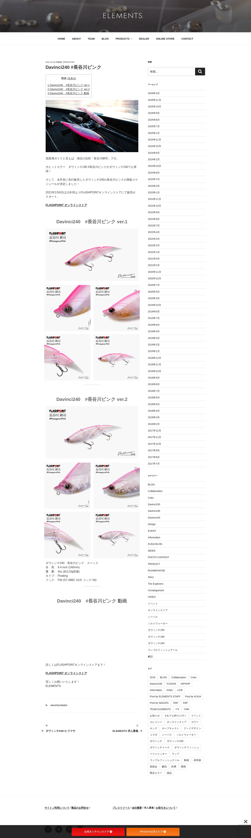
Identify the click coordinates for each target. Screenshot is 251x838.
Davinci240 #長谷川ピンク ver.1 (69, 85)
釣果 (173, 766)
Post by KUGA (193, 696)
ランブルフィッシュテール (163, 650)
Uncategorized (58, 705)
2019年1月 (154, 351)
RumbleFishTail (156, 570)
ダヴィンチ (156, 741)
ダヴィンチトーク (160, 747)
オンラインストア (158, 610)
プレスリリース (121, 807)
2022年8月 (154, 219)
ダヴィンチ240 (156, 643)
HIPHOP (185, 683)
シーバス (153, 616)
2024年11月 (154, 139)
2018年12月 (154, 357)
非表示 (71, 78)
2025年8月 (154, 119)
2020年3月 (154, 298)
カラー (195, 722)
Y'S (177, 709)
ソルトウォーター (158, 623)
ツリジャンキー (158, 753)
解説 (150, 656)
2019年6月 (154, 324)
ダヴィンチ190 (156, 636)
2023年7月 (154, 179)
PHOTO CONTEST (158, 557)
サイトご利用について (57, 807)
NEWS (151, 550)
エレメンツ (156, 722)
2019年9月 (154, 311)
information (156, 690)
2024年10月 (154, 146)
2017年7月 (154, 463)
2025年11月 (154, 100)
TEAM (91, 38)
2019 (152, 677)
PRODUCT (154, 564)
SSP (185, 702)
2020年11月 (154, 271)
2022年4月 (154, 232)
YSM (186, 709)
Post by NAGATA (159, 702)
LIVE (180, 690)
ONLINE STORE (165, 38)
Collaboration (155, 491)
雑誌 (169, 772)
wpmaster (68, 62)
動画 (186, 760)
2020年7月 (154, 285)
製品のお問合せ (80, 807)
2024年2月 (154, 159)
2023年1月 (154, 192)
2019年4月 (154, 331)
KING (170, 690)
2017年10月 (154, 443)
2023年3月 (154, 186)
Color (151, 497)
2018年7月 (154, 391)
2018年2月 (154, 424)
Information (154, 537)
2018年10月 (154, 371)
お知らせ (155, 715)
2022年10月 (154, 205)
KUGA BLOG (155, 544)
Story (151, 577)
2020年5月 (154, 291)
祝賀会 (153, 766)
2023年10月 (154, 166)
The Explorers (155, 583)
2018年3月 (154, 417)
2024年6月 (154, 152)
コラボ (153, 734)
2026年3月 (154, 93)
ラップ (175, 753)
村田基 (197, 760)
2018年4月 (154, 410)
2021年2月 (154, 265)
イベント (153, 603)
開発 (183, 766)
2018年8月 (154, 384)
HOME (61, 38)
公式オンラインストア (98, 831)
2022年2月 (154, 245)
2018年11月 (154, 364)
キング (153, 728)
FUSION (171, 683)
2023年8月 (154, 172)
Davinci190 (154, 510)
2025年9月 (154, 113)
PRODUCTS (124, 38)
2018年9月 (154, 377)
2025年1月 (154, 133)
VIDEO (152, 596)
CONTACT (187, 38)
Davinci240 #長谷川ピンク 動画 (68, 93)
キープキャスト (170, 728)
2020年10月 (154, 278)
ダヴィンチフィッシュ (186, 747)
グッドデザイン (192, 728)
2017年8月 (154, 457)
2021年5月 (154, 258)
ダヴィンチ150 (156, 630)
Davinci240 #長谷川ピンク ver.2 (69, 89)
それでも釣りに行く (175, 715)
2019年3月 (154, 338)
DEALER (144, 38)
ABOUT (76, 38)
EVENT (152, 530)
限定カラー (156, 772)
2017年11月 (154, 437)
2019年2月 (154, 344)
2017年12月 (154, 430)
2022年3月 (154, 238)
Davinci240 (154, 517)
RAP (175, 702)
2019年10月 (154, 305)
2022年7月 (154, 225)
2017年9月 (154, 450)
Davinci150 (154, 504)
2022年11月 (154, 199)
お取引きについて (166, 807)
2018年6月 (154, 397)
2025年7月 (154, 126)
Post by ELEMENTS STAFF (165, 696)
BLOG (105, 38)
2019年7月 (154, 318)
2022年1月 (154, 252)
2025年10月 (154, 106)
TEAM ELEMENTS (160, 709)
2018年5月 (154, 404)
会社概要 (137, 807)
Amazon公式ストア (153, 831)
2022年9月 (154, 212)
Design (152, 524)
